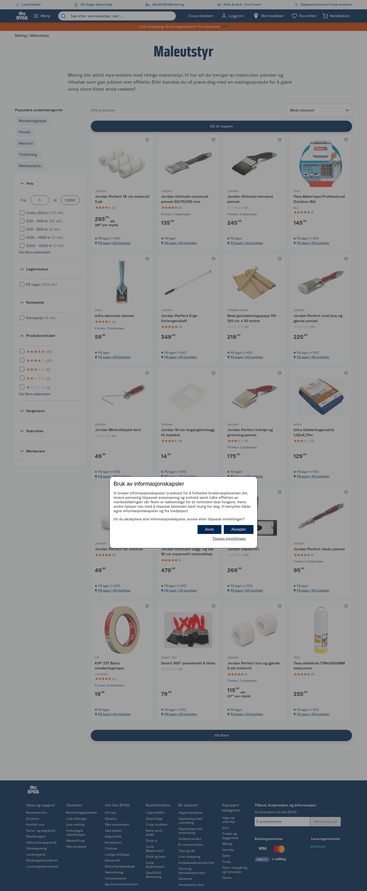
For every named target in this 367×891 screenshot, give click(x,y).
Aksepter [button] (238, 529)
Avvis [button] (209, 529)
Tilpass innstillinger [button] (229, 538)
